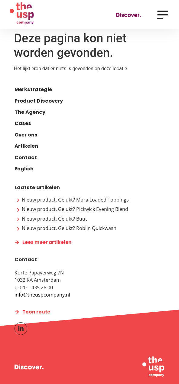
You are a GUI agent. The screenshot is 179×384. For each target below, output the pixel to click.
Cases (23, 123)
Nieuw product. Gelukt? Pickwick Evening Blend (75, 209)
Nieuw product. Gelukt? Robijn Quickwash (69, 228)
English (24, 168)
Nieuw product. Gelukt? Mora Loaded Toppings (75, 199)
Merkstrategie (33, 89)
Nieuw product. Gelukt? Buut (54, 218)
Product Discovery (39, 100)
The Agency (30, 112)
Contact (26, 157)
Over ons (26, 134)
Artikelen (26, 146)
